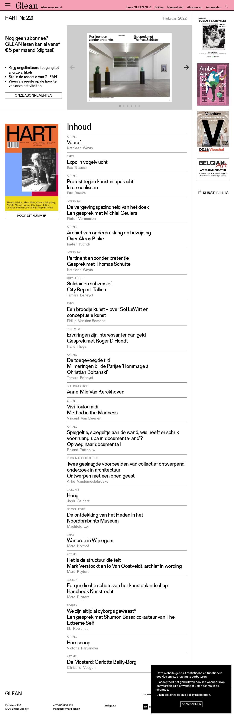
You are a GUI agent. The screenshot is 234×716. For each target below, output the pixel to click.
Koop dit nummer (31, 216)
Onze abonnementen (33, 96)
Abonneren (194, 7)
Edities (159, 7)
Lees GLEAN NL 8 (138, 7)
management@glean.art (66, 709)
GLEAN (27, 7)
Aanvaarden (191, 704)
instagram (110, 706)
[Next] (181, 67)
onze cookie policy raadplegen (190, 695)
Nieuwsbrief (175, 7)
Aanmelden (213, 7)
